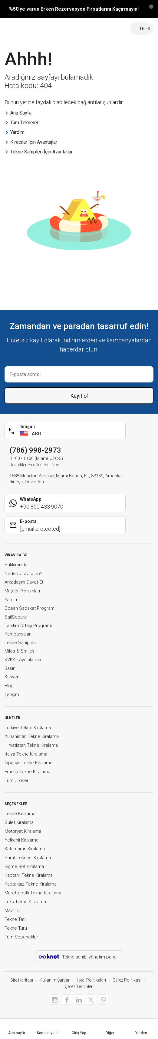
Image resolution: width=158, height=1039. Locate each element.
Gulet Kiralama (19, 822)
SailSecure (16, 617)
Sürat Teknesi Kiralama (28, 857)
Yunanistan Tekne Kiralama (32, 736)
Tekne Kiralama (20, 813)
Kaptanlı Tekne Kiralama (29, 875)
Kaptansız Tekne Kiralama (31, 884)
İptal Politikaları (91, 980)
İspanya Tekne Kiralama (28, 763)
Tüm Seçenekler (21, 937)
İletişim (12, 694)
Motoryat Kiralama (23, 831)
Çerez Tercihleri (79, 986)
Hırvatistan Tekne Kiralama (31, 745)
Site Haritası (21, 980)
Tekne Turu (16, 928)
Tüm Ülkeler (16, 780)
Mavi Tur (13, 910)
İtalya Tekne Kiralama (26, 754)
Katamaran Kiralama (25, 849)
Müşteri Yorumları (22, 591)
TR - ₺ (141, 28)
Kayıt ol (79, 396)
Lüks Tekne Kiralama (25, 901)
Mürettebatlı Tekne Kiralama (33, 893)
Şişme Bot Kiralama (24, 866)
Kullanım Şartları (55, 980)
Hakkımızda (16, 565)
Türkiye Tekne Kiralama (28, 727)
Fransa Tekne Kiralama (27, 771)
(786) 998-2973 (35, 450)
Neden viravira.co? (23, 573)
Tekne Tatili (16, 919)
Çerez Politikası (127, 980)
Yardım (11, 599)
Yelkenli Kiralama (21, 840)
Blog (9, 685)
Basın (10, 668)
